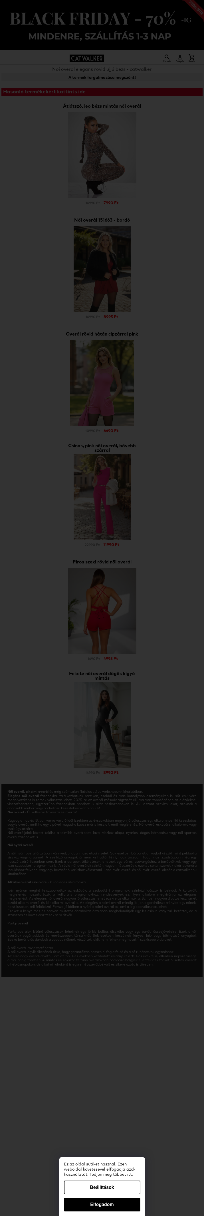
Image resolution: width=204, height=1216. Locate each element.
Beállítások (102, 1187)
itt (129, 1175)
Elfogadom (102, 1204)
